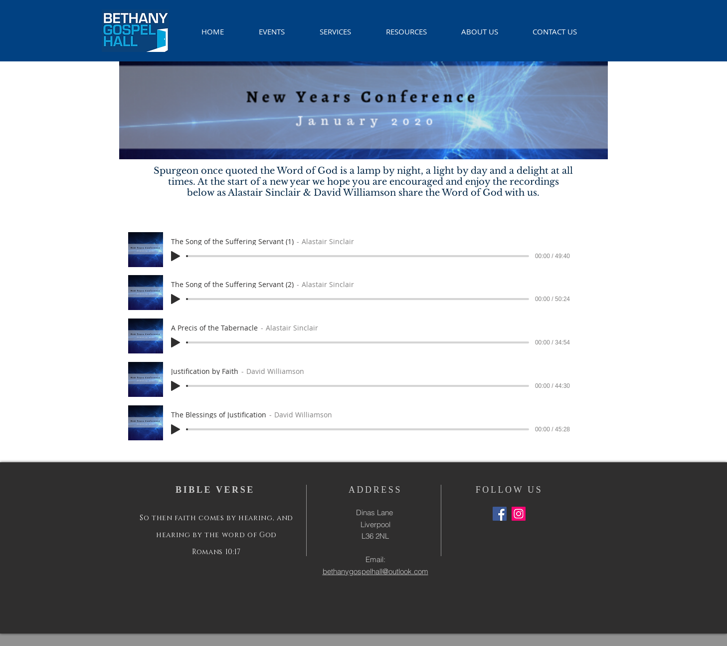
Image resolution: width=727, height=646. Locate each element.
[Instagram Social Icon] (519, 514)
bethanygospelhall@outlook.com (375, 571)
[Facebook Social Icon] (500, 514)
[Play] (175, 256)
